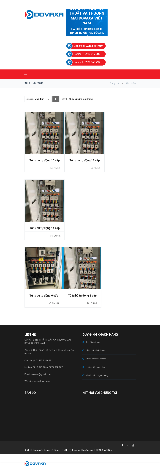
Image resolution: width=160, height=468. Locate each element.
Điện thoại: (88, 45)
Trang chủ (114, 83)
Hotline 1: (87, 53)
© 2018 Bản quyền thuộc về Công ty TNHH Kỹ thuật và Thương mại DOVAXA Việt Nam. (69, 450)
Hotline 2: (87, 62)
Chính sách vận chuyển (96, 359)
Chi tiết (56, 168)
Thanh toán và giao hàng (97, 375)
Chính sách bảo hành (95, 350)
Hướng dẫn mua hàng (96, 367)
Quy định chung (93, 342)
